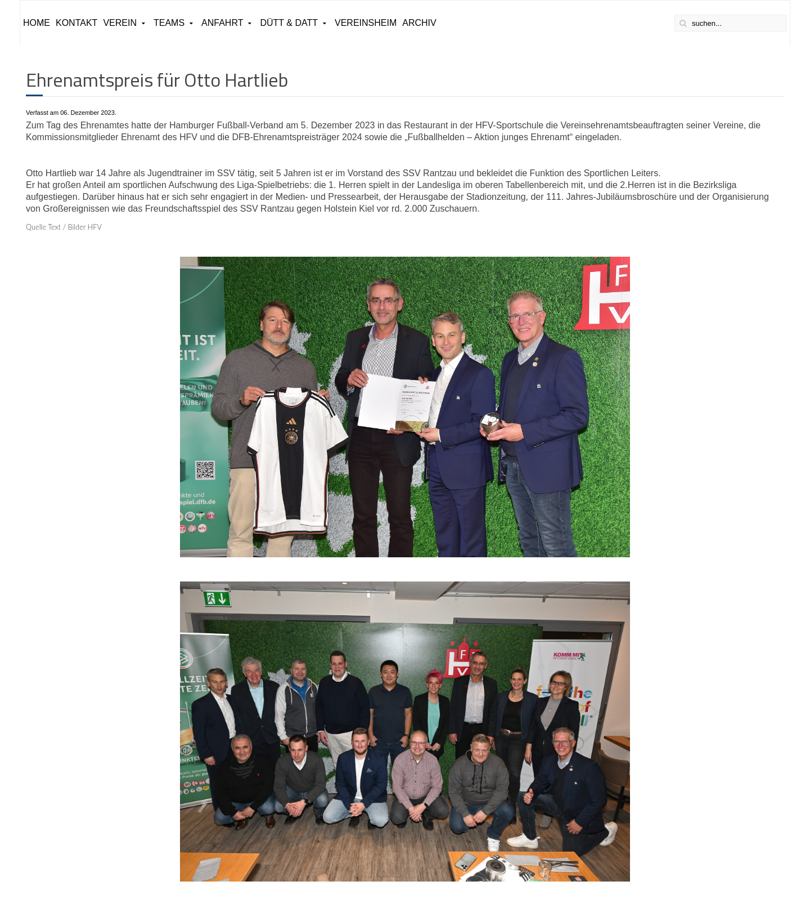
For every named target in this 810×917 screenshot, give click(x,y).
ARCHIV (419, 23)
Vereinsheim (366, 23)
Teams (169, 23)
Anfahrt (222, 23)
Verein (120, 23)
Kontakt (76, 23)
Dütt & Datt (289, 23)
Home (36, 23)
